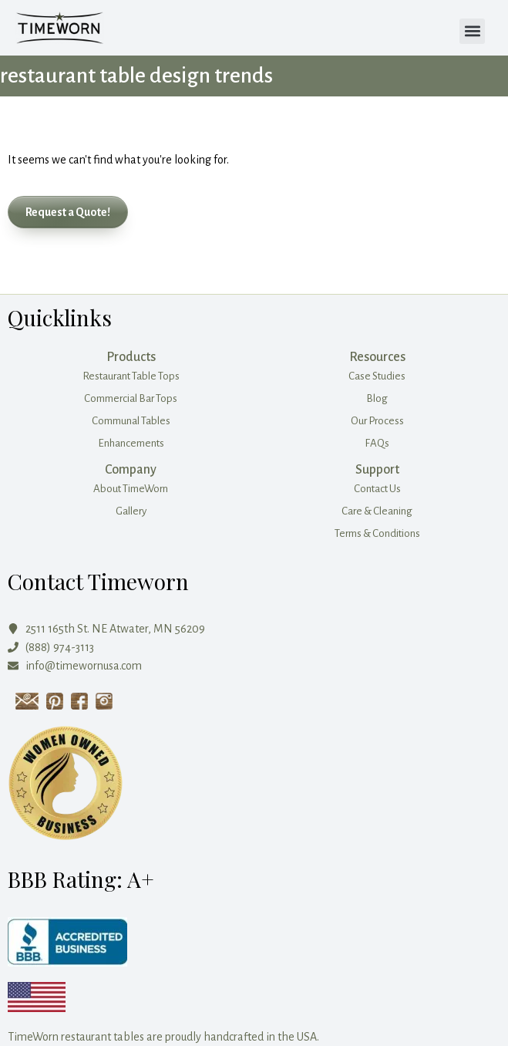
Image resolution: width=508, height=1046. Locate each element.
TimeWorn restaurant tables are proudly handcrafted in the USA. (163, 1037)
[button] (472, 31)
